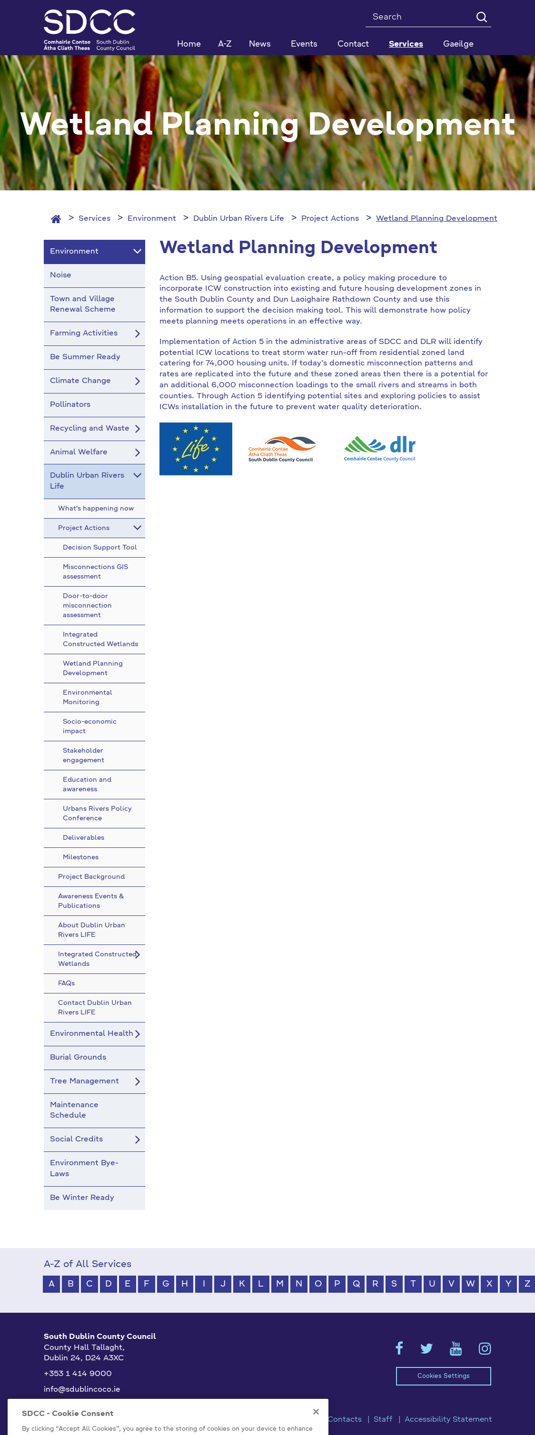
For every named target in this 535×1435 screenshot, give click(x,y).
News (260, 44)
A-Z (225, 44)
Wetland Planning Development (436, 219)
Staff (383, 1420)
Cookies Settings (443, 1376)
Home (189, 44)
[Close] (316, 1424)
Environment (152, 219)
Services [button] (406, 44)
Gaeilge (458, 44)
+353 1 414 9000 (78, 1374)
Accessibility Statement (448, 1420)
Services (94, 219)
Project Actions (330, 219)
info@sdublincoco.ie (82, 1390)
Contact (353, 44)
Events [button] (304, 44)
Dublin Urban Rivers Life (238, 219)
